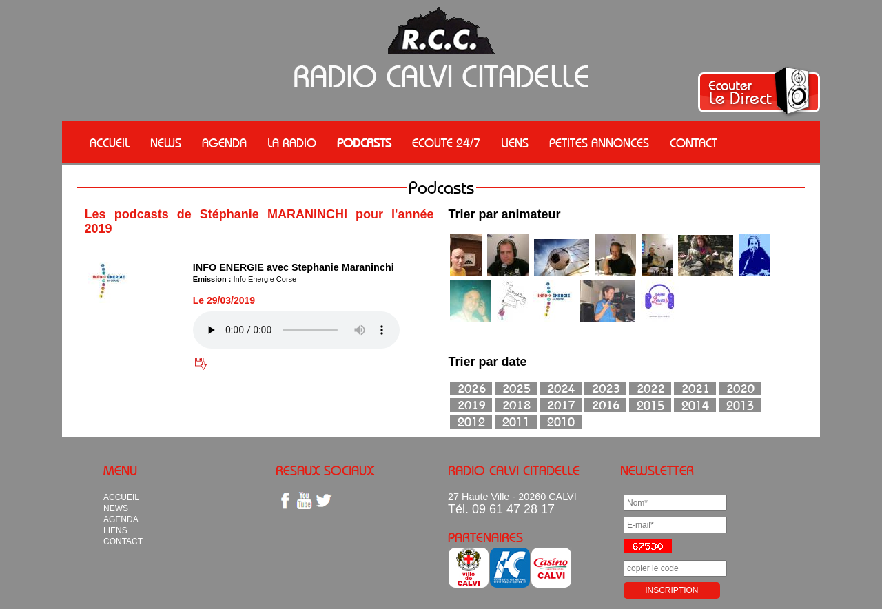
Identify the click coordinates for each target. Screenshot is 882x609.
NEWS (165, 143)
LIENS (515, 143)
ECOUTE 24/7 (446, 143)
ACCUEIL (110, 143)
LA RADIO (291, 143)
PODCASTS (364, 143)
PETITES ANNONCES (599, 143)
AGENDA (224, 143)
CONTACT (693, 143)
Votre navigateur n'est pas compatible (296, 330)
